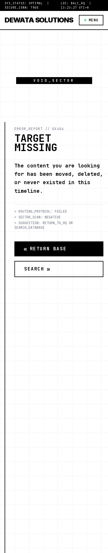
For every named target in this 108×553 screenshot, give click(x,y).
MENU (91, 20)
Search (37, 269)
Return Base (45, 249)
